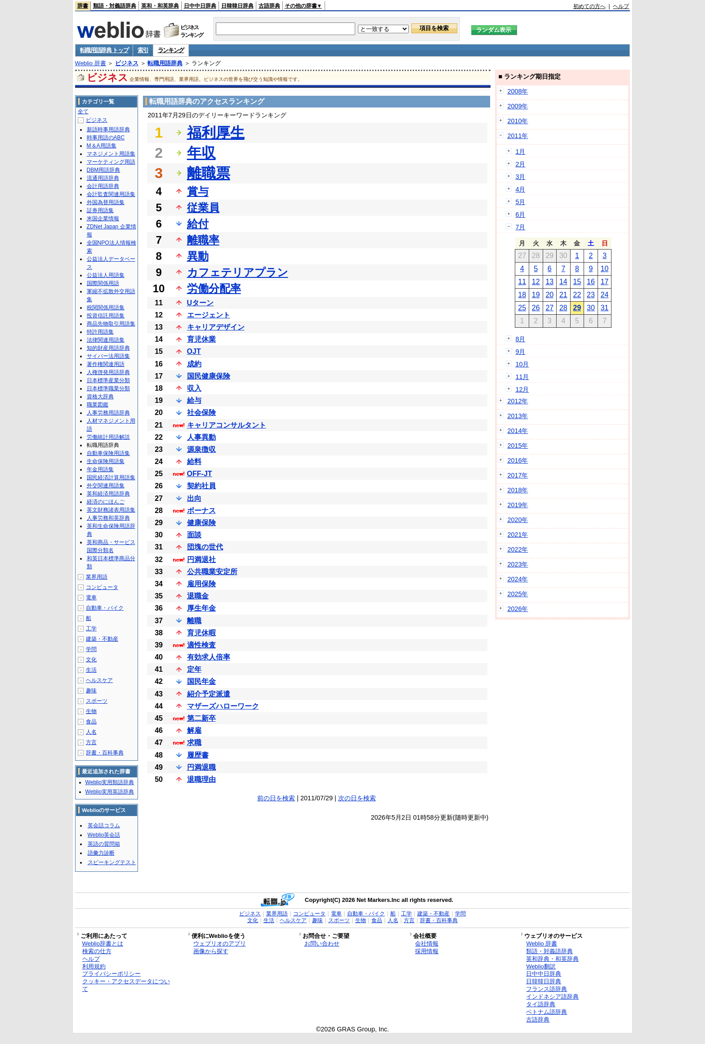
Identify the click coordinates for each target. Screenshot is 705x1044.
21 (563, 295)
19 (536, 295)
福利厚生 (216, 133)
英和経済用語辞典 (108, 494)
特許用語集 (100, 332)
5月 (520, 201)
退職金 (198, 596)
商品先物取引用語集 (111, 324)
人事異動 (201, 437)
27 (549, 308)
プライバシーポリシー (111, 973)
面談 (194, 535)
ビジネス (126, 63)
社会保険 (201, 412)
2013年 (517, 415)
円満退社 (201, 559)
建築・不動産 (102, 639)
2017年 (517, 475)
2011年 (517, 135)
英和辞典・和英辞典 (552, 958)
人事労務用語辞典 (108, 413)
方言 (91, 742)
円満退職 (201, 767)
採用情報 (426, 951)
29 (577, 308)
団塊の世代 (205, 547)
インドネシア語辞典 (552, 996)
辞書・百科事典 (105, 753)
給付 (198, 224)
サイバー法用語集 (108, 356)
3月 (520, 176)
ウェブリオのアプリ (219, 943)
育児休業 (201, 339)
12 (536, 282)
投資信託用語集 (106, 315)
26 (536, 308)
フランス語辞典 (546, 989)
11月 (522, 376)
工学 (91, 628)
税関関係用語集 (106, 307)
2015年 (517, 445)
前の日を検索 (276, 798)
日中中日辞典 (200, 6)
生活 (91, 670)
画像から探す (210, 951)
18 (522, 295)
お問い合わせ (321, 943)
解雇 (194, 730)
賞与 (198, 191)
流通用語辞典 (103, 178)
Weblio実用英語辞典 (109, 792)
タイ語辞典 (540, 1004)
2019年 (517, 505)
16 (591, 282)
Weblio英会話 (104, 835)
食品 (91, 721)
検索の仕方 (97, 951)
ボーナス (201, 510)
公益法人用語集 (106, 275)
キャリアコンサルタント (226, 425)
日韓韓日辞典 (237, 6)
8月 (520, 339)
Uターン (200, 303)
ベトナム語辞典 (546, 1011)
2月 (520, 164)
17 (605, 282)
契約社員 (201, 486)
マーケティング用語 (111, 162)
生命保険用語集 (106, 461)
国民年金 (201, 681)
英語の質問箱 (104, 844)
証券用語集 (100, 210)
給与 (194, 400)
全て (83, 111)
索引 (143, 50)
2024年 (517, 579)
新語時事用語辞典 (108, 129)
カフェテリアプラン (237, 272)
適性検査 (201, 645)
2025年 (517, 594)
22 (577, 295)
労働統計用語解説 (108, 437)
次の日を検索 (357, 798)
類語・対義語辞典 (114, 6)
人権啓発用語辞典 (108, 372)
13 (549, 282)
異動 (198, 256)
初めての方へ (589, 6)
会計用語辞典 (103, 186)
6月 (520, 214)
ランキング (171, 50)
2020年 (517, 519)
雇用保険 (201, 584)
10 (605, 268)
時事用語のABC (106, 137)
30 (591, 308)
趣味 (91, 690)
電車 (91, 597)
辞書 (82, 6)
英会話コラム (104, 825)
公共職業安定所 (212, 572)
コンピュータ (102, 587)
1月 (520, 151)
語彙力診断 (101, 853)
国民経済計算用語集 (111, 477)
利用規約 (94, 966)
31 (605, 308)
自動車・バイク (105, 608)
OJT (194, 351)
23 (591, 295)
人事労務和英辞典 (108, 518)
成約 (194, 364)
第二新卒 (201, 718)
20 (549, 295)
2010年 (517, 121)
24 (605, 295)
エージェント (208, 315)
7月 (520, 227)
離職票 (208, 173)
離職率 (203, 240)
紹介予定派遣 (208, 694)
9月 (520, 351)
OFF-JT (199, 473)
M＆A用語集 (101, 146)
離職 (194, 621)
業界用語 (96, 577)
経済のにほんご (106, 502)
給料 (194, 461)
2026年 (517, 608)
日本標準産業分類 (108, 380)
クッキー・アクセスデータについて (126, 985)
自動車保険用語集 (108, 453)
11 (522, 282)
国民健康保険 (208, 376)
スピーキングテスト (112, 862)
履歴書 (198, 755)
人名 (91, 732)
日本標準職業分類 (108, 388)
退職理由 (201, 779)
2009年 (517, 106)
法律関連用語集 (106, 340)
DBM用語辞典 (103, 170)
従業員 (203, 207)
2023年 (517, 564)
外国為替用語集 (106, 202)
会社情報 (426, 943)
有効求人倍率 (208, 657)
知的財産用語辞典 (108, 348)
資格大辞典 (100, 396)
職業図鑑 (97, 405)
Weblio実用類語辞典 (109, 782)
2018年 (517, 490)
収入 (194, 388)
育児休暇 (201, 633)
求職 (194, 742)
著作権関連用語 (106, 364)
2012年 (517, 401)
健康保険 (201, 522)
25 (522, 308)
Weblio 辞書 (90, 63)
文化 (91, 659)
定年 (194, 669)
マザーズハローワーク (223, 706)
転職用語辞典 (165, 63)
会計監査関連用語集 (111, 194)
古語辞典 (269, 6)
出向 (194, 498)
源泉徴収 (201, 449)
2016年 (517, 460)
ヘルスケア (99, 680)
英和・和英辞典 (160, 6)
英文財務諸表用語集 (111, 510)
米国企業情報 (103, 218)
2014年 (517, 430)
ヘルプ (621, 6)
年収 (201, 153)
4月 (520, 189)
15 (577, 282)
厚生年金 (201, 608)
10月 (522, 364)
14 (563, 282)
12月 (522, 389)
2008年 (517, 91)
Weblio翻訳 (540, 966)
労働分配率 (214, 288)
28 (563, 308)
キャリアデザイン (216, 327)
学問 (91, 649)
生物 (91, 711)
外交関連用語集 (106, 485)
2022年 (517, 549)
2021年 (517, 534)
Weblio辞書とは (102, 943)
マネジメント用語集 (111, 154)
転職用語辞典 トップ (104, 50)
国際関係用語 (103, 283)
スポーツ (96, 701)
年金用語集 (100, 469)
